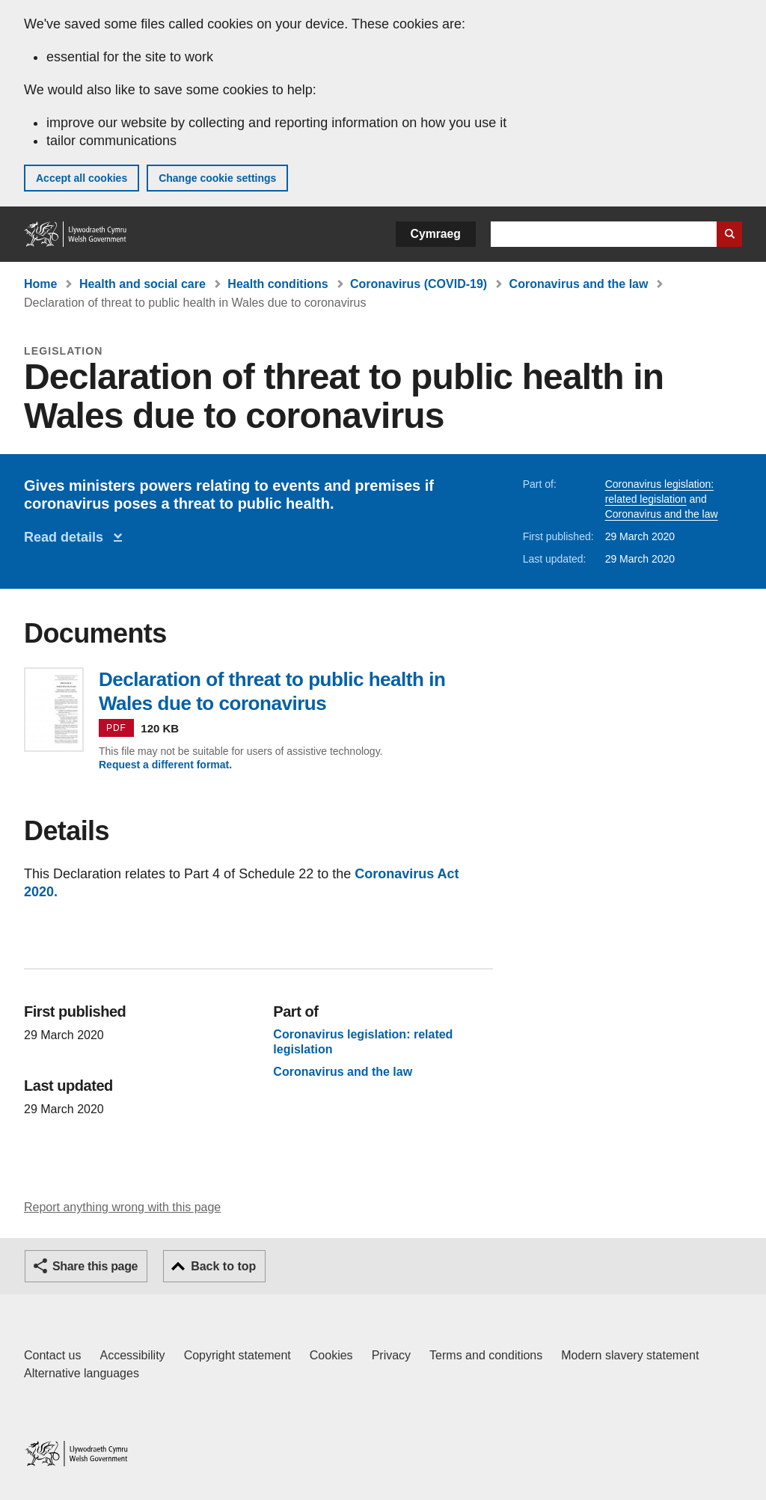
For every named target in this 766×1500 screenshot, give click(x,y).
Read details (67, 537)
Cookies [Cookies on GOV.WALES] (331, 1355)
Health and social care (142, 284)
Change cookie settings (217, 178)
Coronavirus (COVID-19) (418, 284)
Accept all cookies (81, 178)
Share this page (95, 1266)
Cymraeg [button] (436, 233)
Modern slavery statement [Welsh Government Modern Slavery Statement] (630, 1355)
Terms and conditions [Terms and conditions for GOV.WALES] (485, 1355)
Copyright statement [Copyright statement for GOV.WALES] (237, 1355)
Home (40, 284)
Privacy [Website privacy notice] (391, 1355)
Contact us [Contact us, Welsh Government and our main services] (52, 1355)
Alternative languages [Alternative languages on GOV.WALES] (81, 1373)
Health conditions (277, 284)
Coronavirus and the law (579, 284)
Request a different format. (165, 765)
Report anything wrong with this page (122, 1207)
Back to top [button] (223, 1266)
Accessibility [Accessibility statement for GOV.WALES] (132, 1355)
